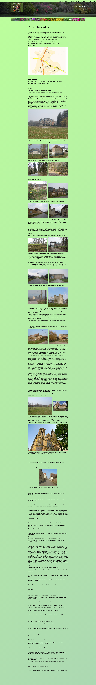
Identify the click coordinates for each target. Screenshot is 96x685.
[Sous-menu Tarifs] (79, 1)
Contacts (80, 683)
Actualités (67, 1)
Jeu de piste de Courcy (33, 79)
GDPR (84, 683)
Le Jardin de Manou (75, 6)
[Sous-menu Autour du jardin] (95, 1)
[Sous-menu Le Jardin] (63, 1)
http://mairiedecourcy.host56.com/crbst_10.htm (38, 83)
